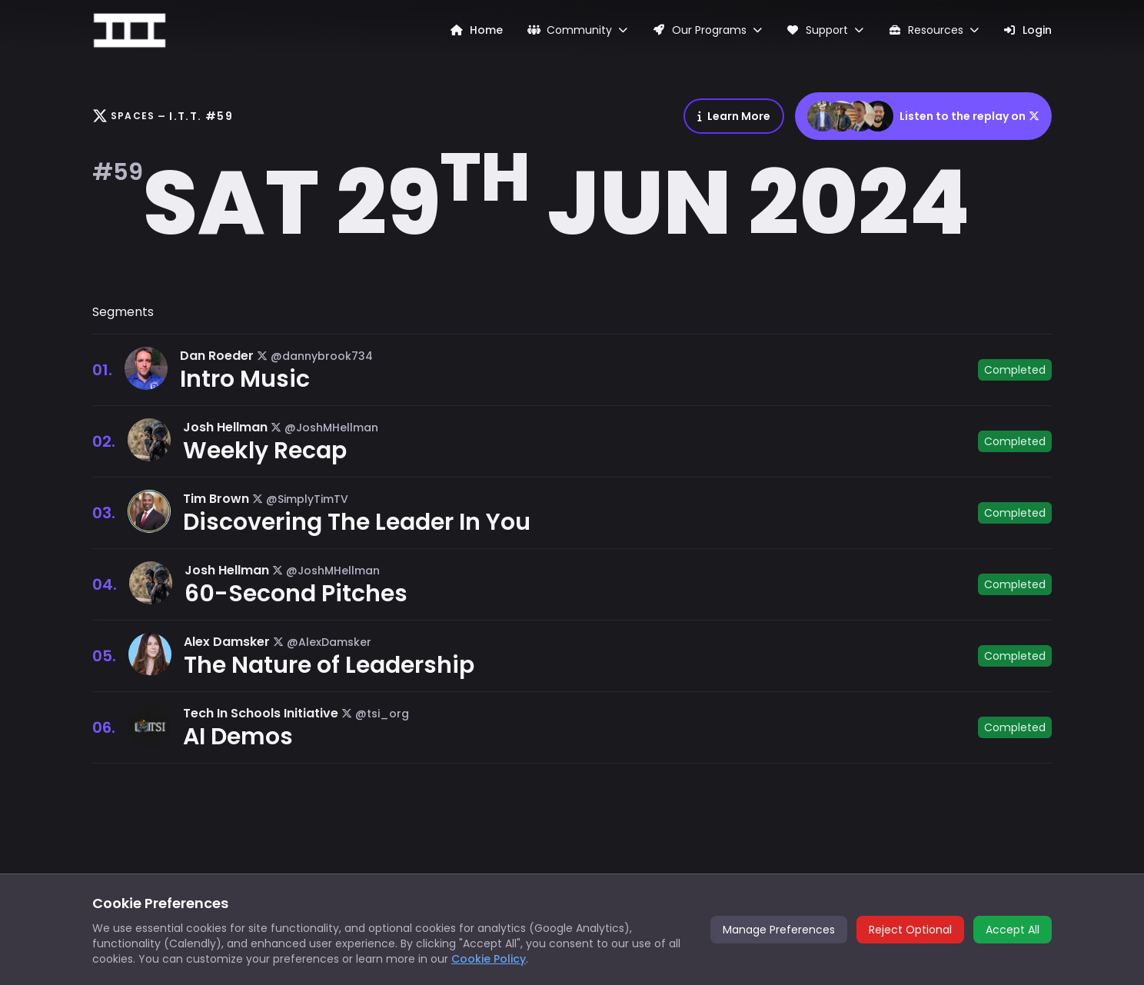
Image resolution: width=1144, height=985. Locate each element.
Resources (933, 30)
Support (825, 30)
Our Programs (707, 30)
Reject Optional (910, 929)
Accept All (1012, 929)
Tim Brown (216, 498)
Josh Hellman (225, 427)
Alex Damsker (227, 642)
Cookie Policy (488, 959)
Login (1028, 30)
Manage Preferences (779, 929)
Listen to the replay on (923, 116)
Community (577, 30)
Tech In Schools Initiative (260, 713)
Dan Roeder (217, 355)
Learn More (733, 116)
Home (476, 30)
